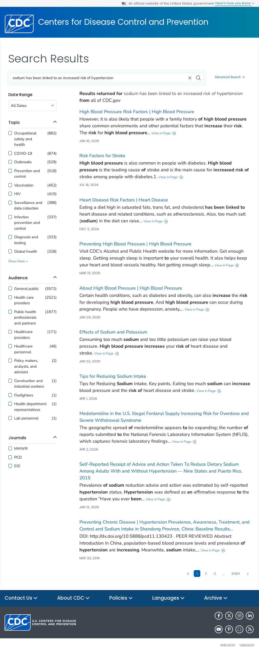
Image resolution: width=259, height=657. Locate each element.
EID (17, 465)
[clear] (189, 76)
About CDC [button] (73, 598)
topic (14, 122)
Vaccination (23, 185)
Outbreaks (23, 162)
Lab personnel (26, 418)
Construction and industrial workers (29, 383)
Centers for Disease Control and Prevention (123, 22)
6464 (236, 573)
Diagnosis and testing (26, 239)
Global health (25, 251)
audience (18, 278)
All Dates (19, 105)
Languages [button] (168, 598)
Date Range (20, 95)
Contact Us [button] (21, 598)
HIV (17, 193)
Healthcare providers (23, 334)
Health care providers (24, 300)
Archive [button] (216, 598)
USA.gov (247, 645)
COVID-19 (23, 153)
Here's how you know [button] (234, 3)
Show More (18, 261)
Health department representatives (30, 406)
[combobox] (107, 78)
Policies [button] (121, 598)
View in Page (164, 133)
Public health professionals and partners (25, 317)
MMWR (21, 448)
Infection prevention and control (27, 223)
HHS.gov (227, 645)
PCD (18, 457)
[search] (198, 76)
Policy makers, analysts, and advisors (26, 366)
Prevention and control (27, 173)
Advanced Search (230, 77)
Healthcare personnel (23, 349)
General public (26, 288)
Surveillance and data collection (28, 205)
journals (17, 438)
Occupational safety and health (25, 139)
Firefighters (23, 395)
